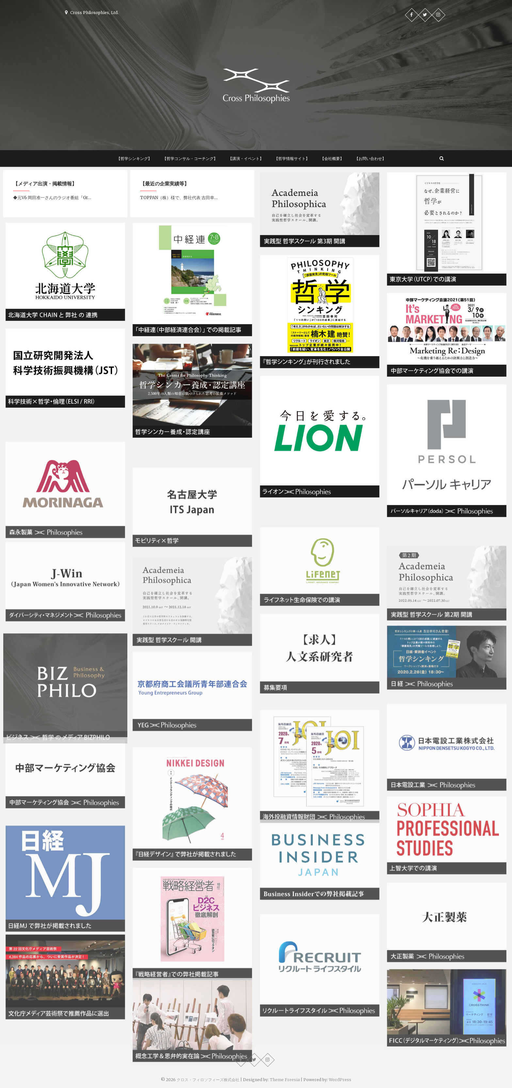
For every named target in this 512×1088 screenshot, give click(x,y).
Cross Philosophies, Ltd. (92, 12)
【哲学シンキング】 (134, 158)
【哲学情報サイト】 (292, 158)
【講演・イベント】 (246, 158)
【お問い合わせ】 (370, 158)
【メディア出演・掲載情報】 (45, 184)
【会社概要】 (332, 158)
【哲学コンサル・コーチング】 (190, 158)
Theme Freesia (285, 1079)
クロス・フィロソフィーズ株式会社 (208, 1079)
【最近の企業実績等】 (164, 184)
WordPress (340, 1079)
